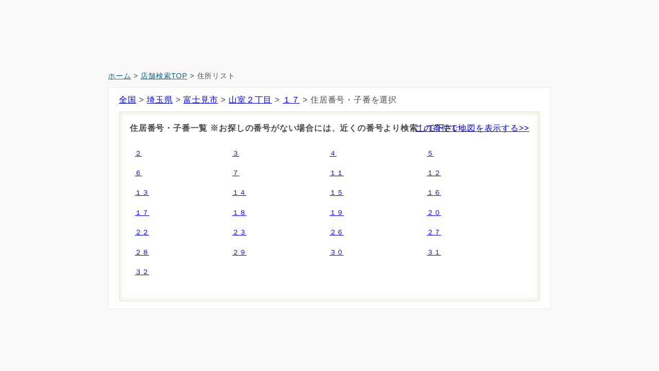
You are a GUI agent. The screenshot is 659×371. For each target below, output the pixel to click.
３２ (142, 272)
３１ (434, 252)
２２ (142, 232)
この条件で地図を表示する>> (472, 128)
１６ (434, 192)
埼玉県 (159, 99)
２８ (142, 252)
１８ (239, 212)
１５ (337, 192)
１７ (291, 99)
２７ (434, 232)
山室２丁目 (250, 99)
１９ (337, 212)
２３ (239, 232)
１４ (239, 192)
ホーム (119, 76)
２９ (239, 252)
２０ (434, 212)
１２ (434, 173)
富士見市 (200, 99)
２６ (337, 232)
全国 (127, 99)
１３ (142, 192)
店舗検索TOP (164, 76)
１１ (337, 173)
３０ (337, 252)
